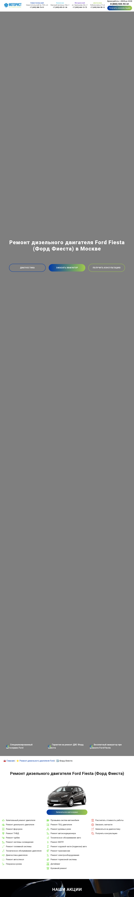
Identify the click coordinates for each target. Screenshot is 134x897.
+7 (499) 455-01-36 (60, 7)
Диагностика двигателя (16, 855)
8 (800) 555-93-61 (119, 4)
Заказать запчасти (103, 824)
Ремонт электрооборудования (65, 855)
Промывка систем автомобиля (65, 820)
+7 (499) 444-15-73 (80, 7)
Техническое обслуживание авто (66, 838)
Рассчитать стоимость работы (109, 820)
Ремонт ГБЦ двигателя (61, 824)
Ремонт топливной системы (19, 846)
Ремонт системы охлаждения (19, 842)
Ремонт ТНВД (12, 833)
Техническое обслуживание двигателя (23, 851)
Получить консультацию (119, 8)
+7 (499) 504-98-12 (97, 7)
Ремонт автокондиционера (63, 833)
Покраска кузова (14, 864)
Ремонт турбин (13, 838)
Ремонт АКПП (57, 842)
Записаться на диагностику (107, 829)
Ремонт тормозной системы (64, 859)
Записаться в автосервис (67, 812)
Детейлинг (55, 864)
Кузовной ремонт (59, 868)
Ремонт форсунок (14, 829)
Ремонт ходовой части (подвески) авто (69, 846)
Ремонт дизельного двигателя (20, 824)
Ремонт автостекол (15, 859)
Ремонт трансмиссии (60, 851)
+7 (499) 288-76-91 (37, 7)
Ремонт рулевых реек (61, 829)
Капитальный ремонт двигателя (20, 820)
